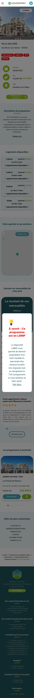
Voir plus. (17, 384)
